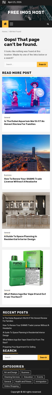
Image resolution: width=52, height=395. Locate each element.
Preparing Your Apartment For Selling (19, 347)
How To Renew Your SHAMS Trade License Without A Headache (23, 180)
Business (8, 175)
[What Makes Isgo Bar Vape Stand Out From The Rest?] (26, 268)
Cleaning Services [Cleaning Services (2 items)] (12, 377)
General (7, 117)
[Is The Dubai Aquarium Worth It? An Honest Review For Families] (26, 95)
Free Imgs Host (26, 12)
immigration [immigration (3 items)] (41, 381)
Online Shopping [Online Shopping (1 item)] (11, 386)
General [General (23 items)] (7, 381)
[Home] (5, 24)
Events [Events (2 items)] (40, 377)
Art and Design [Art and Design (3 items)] (10, 372)
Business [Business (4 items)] (25, 372)
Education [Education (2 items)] (28, 377)
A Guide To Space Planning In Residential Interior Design (20, 238)
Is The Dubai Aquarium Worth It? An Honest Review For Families (24, 122)
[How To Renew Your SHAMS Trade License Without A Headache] (26, 153)
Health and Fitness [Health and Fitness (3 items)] (23, 381)
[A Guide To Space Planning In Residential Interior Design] (26, 210)
